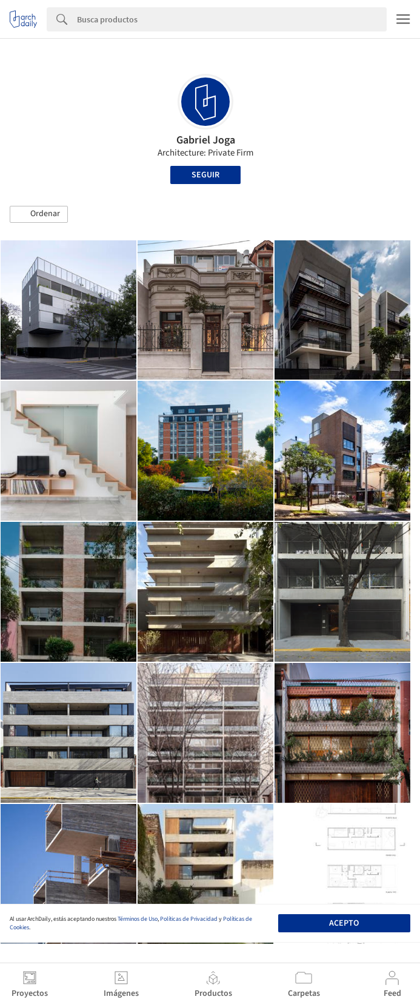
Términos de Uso (138, 919)
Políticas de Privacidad (189, 919)
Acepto (344, 923)
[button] (39, 214)
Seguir (205, 175)
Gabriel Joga (205, 140)
